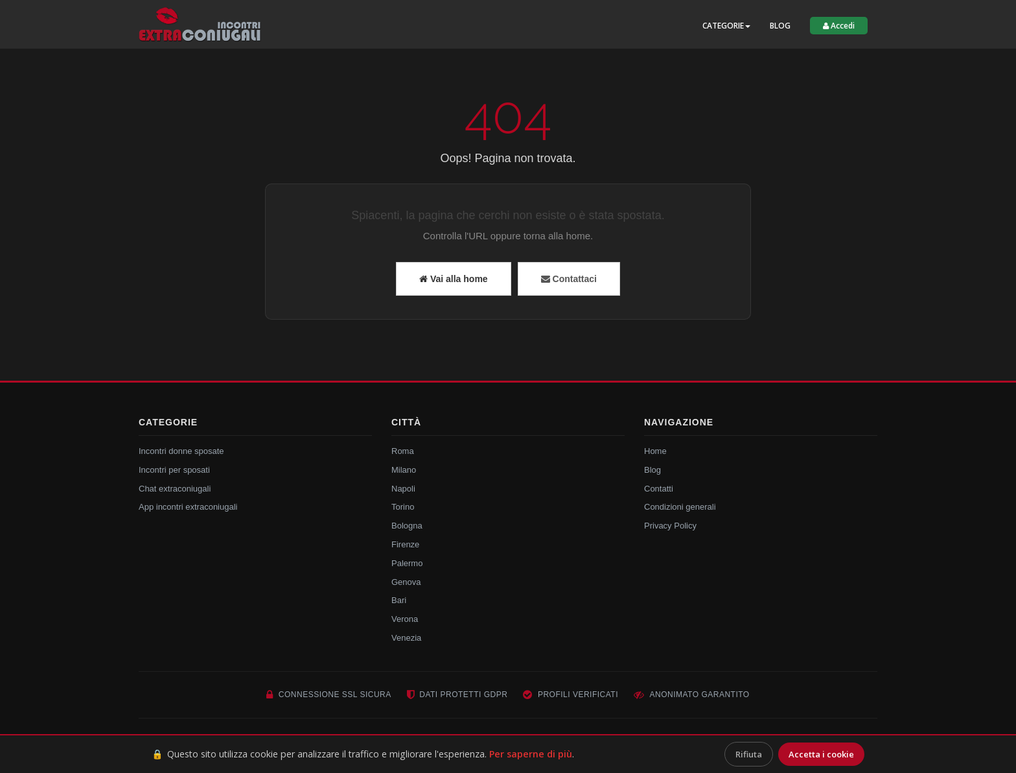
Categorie (726, 25)
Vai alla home (453, 279)
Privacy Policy (670, 525)
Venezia (406, 638)
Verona (404, 619)
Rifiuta (748, 754)
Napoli (403, 489)
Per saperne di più (530, 754)
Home (655, 451)
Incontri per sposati (174, 470)
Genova (406, 582)
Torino (402, 507)
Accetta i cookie (821, 754)
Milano (403, 470)
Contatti (658, 489)
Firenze (405, 544)
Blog (780, 25)
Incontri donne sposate (181, 451)
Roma (402, 451)
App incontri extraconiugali (188, 507)
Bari (398, 600)
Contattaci (569, 279)
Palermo (406, 563)
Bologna (406, 525)
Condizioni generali (680, 507)
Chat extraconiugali (175, 489)
